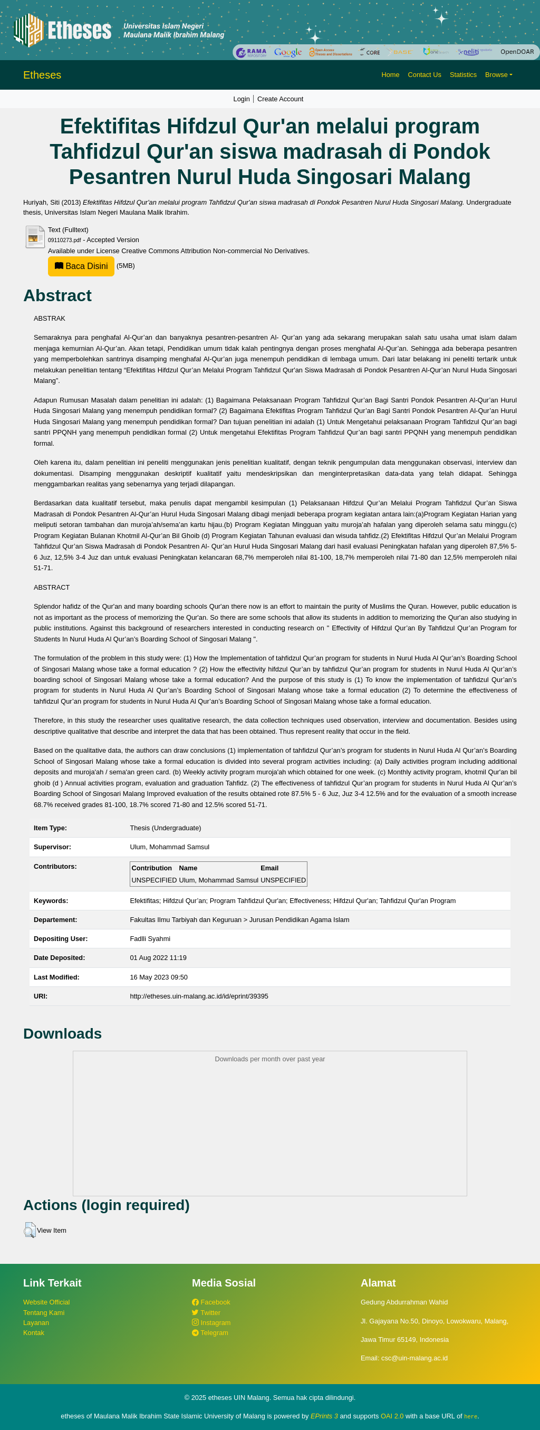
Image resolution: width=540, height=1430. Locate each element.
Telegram (210, 1333)
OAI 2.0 (392, 1416)
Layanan (36, 1323)
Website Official (46, 1302)
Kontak (33, 1333)
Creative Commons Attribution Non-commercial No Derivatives (214, 251)
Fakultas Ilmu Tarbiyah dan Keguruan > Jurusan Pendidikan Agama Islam (239, 920)
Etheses (42, 75)
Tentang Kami (43, 1313)
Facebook (211, 1302)
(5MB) (91, 266)
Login (242, 99)
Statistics (463, 75)
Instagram (211, 1323)
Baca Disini (81, 266)
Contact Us (424, 75)
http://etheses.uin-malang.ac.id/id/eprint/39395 (199, 996)
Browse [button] (496, 75)
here (470, 1416)
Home (390, 75)
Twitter (206, 1313)
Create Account (280, 99)
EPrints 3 (324, 1416)
